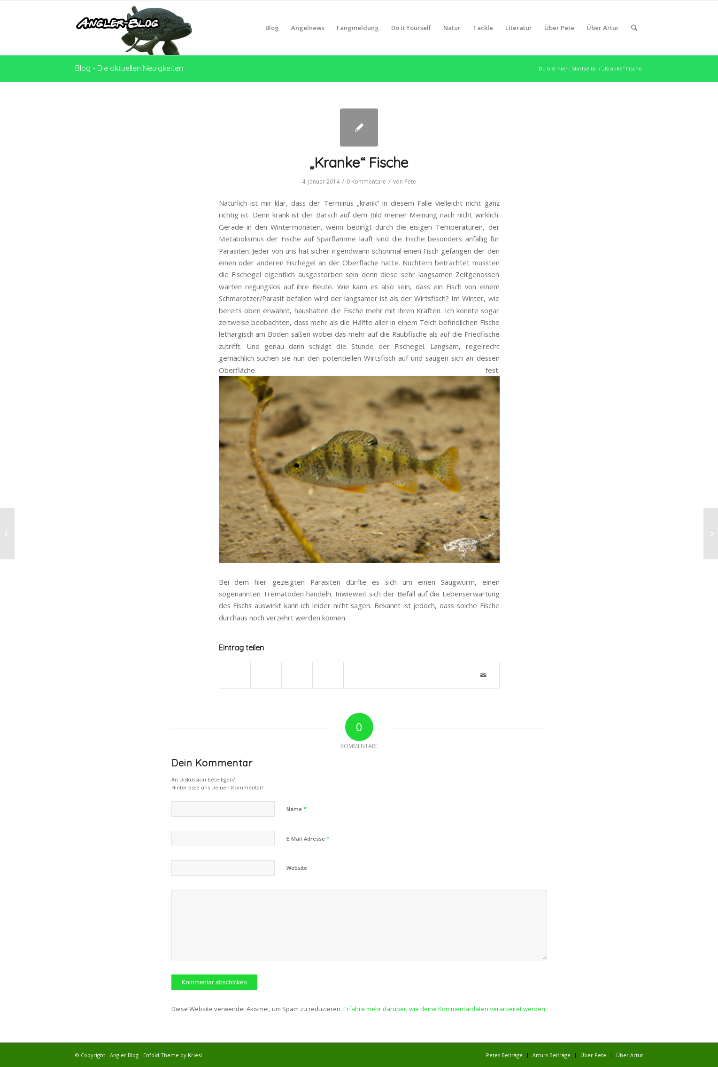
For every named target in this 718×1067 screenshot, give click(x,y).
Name (296, 808)
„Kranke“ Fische (359, 162)
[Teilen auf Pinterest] (328, 671)
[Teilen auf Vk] (421, 671)
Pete (410, 182)
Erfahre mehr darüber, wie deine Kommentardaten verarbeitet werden (444, 1009)
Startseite (584, 68)
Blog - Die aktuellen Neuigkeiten (129, 68)
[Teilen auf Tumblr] (390, 671)
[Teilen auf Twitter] (266, 671)
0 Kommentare (366, 182)
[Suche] (634, 27)
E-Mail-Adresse (308, 838)
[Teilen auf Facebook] (234, 671)
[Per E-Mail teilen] (483, 675)
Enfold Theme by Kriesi (172, 1055)
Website (296, 867)
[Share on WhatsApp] (297, 671)
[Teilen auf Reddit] (452, 671)
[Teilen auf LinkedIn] (359, 671)
